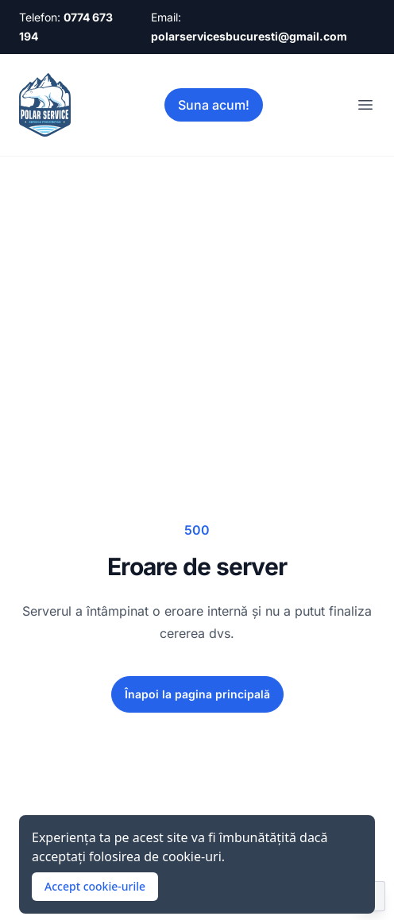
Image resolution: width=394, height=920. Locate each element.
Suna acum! (213, 105)
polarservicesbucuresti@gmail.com (249, 36)
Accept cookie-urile (94, 886)
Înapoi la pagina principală (197, 694)
